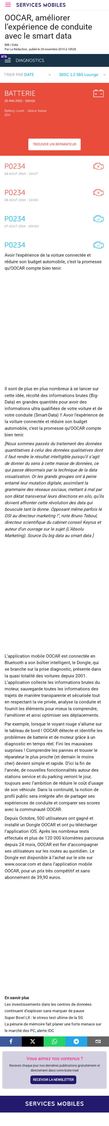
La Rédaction (18, 49)
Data (15, 45)
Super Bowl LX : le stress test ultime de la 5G (44, 1017)
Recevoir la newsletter (53, 1080)
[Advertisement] (54, 328)
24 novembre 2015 (53, 49)
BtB (7, 45)
